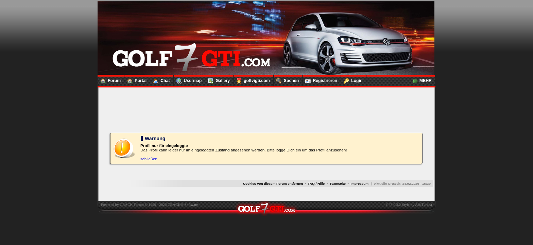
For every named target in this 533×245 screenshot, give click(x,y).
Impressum (359, 183)
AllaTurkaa (423, 204)
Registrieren (320, 79)
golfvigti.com (252, 79)
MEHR (420, 79)
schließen (148, 159)
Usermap (188, 79)
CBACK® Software (183, 204)
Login (352, 79)
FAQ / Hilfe (316, 183)
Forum (109, 79)
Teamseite (338, 183)
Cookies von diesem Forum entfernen (273, 183)
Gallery (217, 79)
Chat (160, 79)
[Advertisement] (266, 102)
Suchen (286, 79)
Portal (135, 79)
